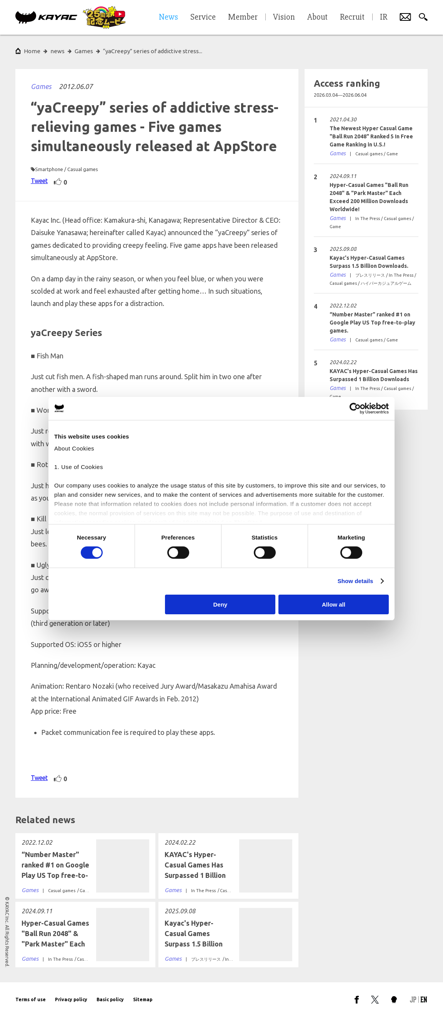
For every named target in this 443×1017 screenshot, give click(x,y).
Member (243, 17)
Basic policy (110, 999)
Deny (220, 604)
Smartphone (49, 169)
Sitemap (142, 999)
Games (41, 86)
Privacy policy (71, 999)
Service (203, 17)
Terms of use (30, 999)
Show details (355, 581)
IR (383, 17)
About (317, 17)
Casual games (82, 169)
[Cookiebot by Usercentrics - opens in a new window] (355, 408)
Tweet (39, 180)
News (168, 17)
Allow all (333, 604)
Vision (284, 17)
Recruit (352, 17)
